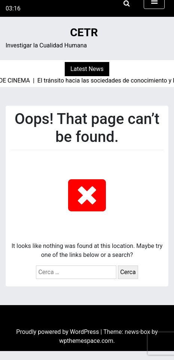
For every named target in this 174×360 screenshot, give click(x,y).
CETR (84, 32)
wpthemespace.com (86, 340)
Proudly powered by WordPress (58, 331)
